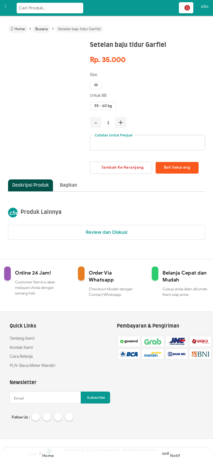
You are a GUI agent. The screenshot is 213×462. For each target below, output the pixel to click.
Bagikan (68, 185)
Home (47, 454)
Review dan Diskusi (106, 232)
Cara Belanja (21, 356)
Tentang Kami (22, 338)
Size (93, 74)
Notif (174, 454)
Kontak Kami (21, 347)
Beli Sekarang (177, 167)
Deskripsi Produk (30, 185)
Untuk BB (98, 95)
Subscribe (96, 397)
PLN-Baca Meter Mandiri (32, 365)
